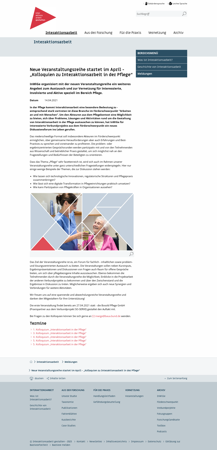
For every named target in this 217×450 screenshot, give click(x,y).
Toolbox (161, 425)
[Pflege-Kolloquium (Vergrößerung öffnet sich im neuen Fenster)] (131, 254)
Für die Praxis (130, 33)
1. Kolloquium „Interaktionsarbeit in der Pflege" (59, 329)
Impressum (137, 441)
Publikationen (69, 407)
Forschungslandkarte (168, 419)
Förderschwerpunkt (167, 402)
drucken (39, 378)
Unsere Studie (69, 396)
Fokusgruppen (164, 413)
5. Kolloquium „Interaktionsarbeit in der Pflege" (59, 340)
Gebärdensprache (156, 3)
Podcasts (162, 431)
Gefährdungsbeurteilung (106, 402)
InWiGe (161, 396)
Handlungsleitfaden (104, 396)
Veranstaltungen (134, 396)
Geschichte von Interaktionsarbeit (159, 67)
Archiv (178, 33)
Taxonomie (68, 402)
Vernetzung (157, 33)
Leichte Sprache (180, 3)
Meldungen (145, 74)
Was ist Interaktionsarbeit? (155, 60)
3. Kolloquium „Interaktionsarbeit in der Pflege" (59, 333)
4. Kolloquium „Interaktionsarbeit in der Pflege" (59, 336)
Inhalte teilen (57, 378)
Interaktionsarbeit (61, 33)
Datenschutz (155, 441)
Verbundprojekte (166, 407)
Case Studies (69, 425)
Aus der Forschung (98, 33)
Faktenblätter (69, 413)
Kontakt (81, 441)
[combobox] (157, 14)
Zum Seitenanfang (177, 378)
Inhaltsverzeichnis (117, 441)
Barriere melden (61, 445)
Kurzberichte (69, 419)
